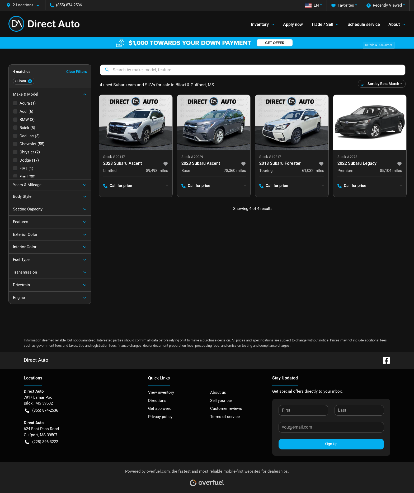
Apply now (293, 24)
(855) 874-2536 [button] (66, 5)
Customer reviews (226, 408)
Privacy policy (160, 416)
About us (218, 392)
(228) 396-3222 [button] (41, 442)
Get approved (159, 408)
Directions (157, 400)
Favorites (342, 5)
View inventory (161, 392)
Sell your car (221, 400)
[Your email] (331, 427)
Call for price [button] (117, 186)
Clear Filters (76, 71)
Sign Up (331, 444)
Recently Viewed (384, 5)
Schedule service (363, 24)
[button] (24, 5)
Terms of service (225, 416)
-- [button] (167, 185)
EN (312, 5)
